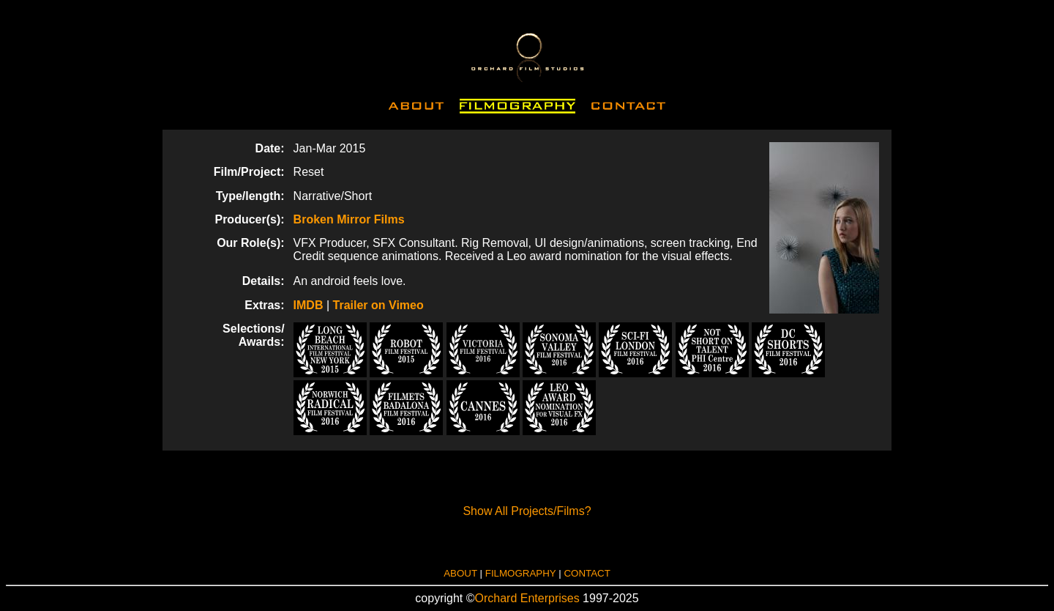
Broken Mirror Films (349, 219)
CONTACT (587, 573)
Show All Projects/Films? (527, 511)
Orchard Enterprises (527, 598)
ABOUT (460, 573)
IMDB (309, 305)
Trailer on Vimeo (378, 305)
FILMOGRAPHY (520, 573)
